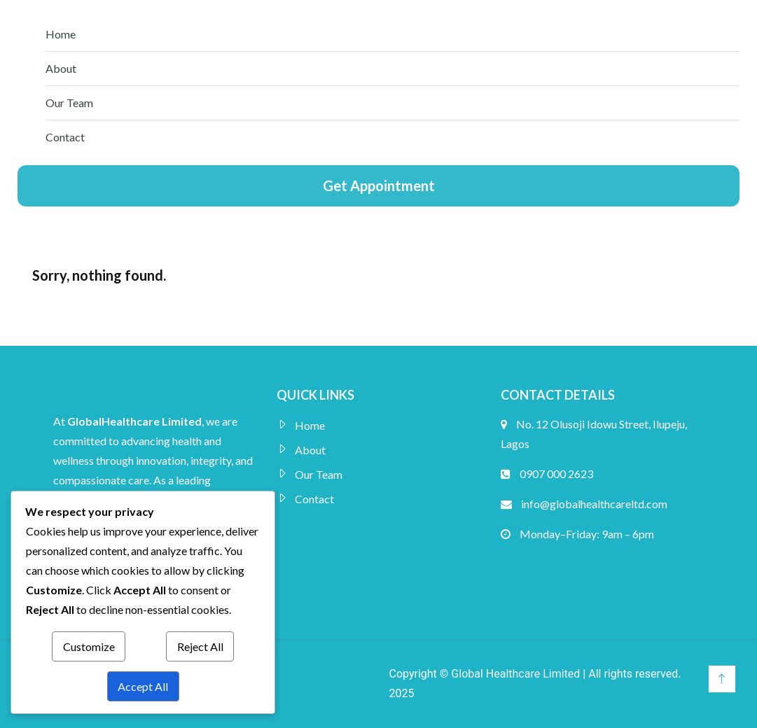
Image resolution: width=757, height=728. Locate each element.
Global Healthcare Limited (515, 673)
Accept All (143, 686)
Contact (65, 137)
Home (61, 34)
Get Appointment (379, 185)
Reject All (200, 646)
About (61, 68)
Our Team (69, 102)
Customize (89, 646)
